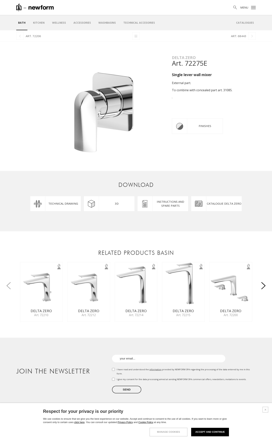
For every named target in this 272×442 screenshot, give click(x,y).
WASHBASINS (107, 22)
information (155, 369)
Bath (22, 22)
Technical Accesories (139, 22)
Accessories (82, 22)
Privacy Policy (125, 422)
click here (79, 422)
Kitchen (39, 22)
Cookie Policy (145, 422)
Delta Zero (184, 57)
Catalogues (245, 22)
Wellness (59, 22)
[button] (263, 283)
